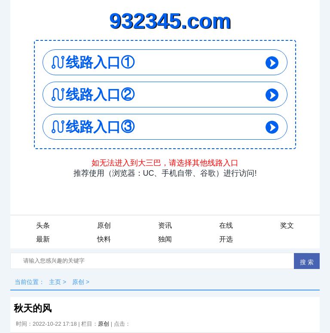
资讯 (165, 225)
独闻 (165, 239)
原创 (104, 225)
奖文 (287, 225)
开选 (226, 239)
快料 (104, 239)
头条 (43, 225)
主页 (55, 281)
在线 (226, 225)
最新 (43, 239)
